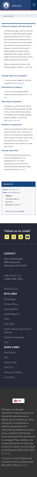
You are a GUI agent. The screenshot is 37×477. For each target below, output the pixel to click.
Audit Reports (11, 314)
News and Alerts (13, 372)
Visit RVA (9, 377)
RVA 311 (9, 367)
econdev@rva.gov (14, 192)
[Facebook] (7, 237)
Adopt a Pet (10, 362)
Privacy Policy (11, 304)
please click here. (19, 83)
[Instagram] (14, 237)
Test (6, 342)
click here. (22, 169)
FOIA (6, 319)
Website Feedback (14, 337)
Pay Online (9, 352)
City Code (9, 324)
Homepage (10, 299)
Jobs (6, 357)
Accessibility (11, 309)
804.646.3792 (14, 190)
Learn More (28, 67)
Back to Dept (8, 16)
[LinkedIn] (21, 237)
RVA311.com (11, 288)
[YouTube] (27, 237)
